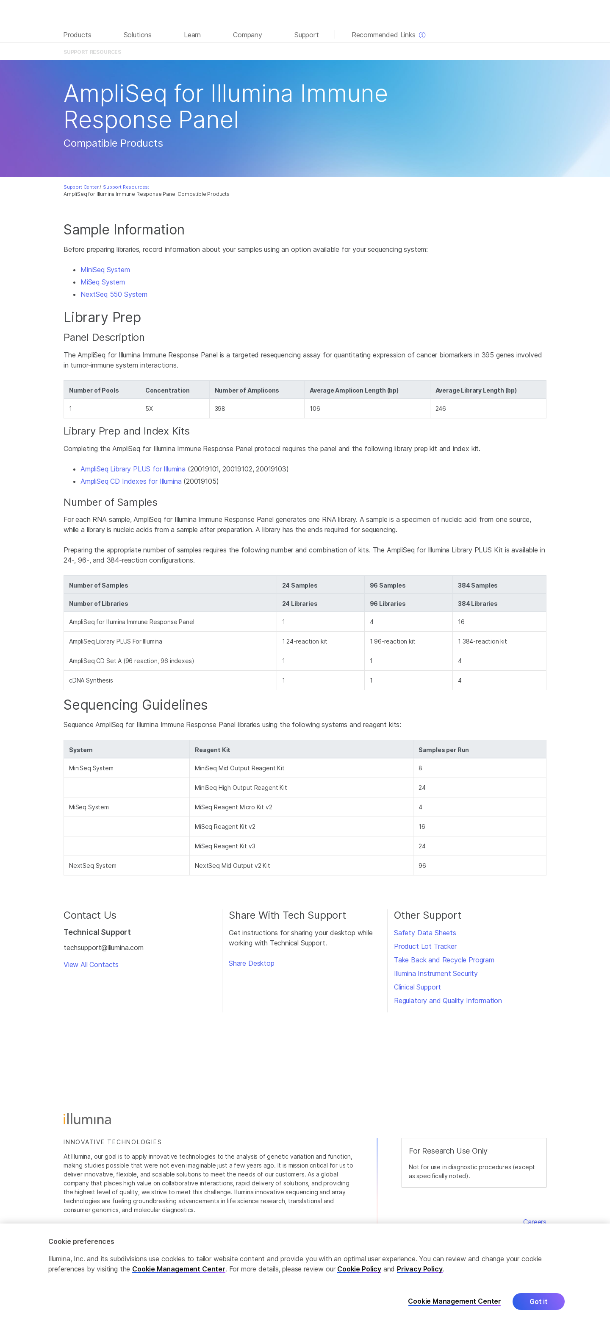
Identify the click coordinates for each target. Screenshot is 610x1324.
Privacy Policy (420, 1276)
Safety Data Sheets (425, 932)
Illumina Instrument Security (436, 973)
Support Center (81, 187)
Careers (534, 1222)
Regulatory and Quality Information (448, 1000)
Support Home (525, 52)
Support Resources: (126, 187)
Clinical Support (417, 987)
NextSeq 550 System (113, 294)
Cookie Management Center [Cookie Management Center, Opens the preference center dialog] (454, 1308)
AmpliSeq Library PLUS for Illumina (133, 469)
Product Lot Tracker (425, 946)
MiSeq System (102, 282)
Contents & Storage (287, 52)
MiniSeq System (105, 269)
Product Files (238, 52)
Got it (539, 1308)
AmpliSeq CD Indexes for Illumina (130, 481)
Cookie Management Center (178, 1276)
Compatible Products (345, 52)
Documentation (195, 52)
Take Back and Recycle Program (444, 960)
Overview (156, 52)
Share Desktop (251, 963)
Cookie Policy (359, 1276)
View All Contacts (91, 964)
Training (389, 52)
